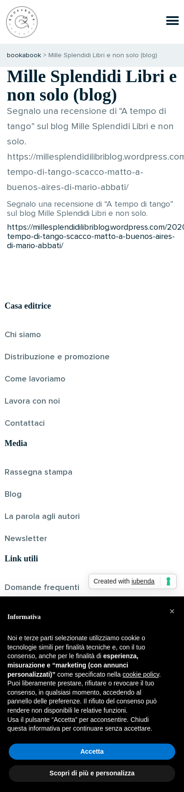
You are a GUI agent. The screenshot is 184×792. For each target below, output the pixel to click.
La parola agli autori (42, 516)
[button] (172, 611)
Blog (13, 494)
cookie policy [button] (141, 674)
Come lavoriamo (35, 379)
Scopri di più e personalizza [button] (91, 773)
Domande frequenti (42, 588)
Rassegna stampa (38, 472)
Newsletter (26, 539)
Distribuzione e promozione (57, 357)
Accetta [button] (92, 751)
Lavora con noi (32, 401)
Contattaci (25, 423)
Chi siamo (23, 335)
